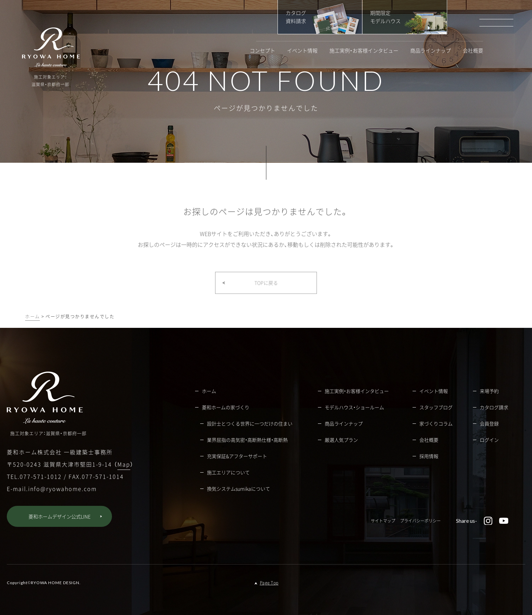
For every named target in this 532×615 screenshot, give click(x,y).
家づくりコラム (436, 423)
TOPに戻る (266, 289)
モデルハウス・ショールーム (354, 407)
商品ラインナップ (430, 50)
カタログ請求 (494, 407)
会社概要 (473, 50)
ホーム (32, 316)
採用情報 (428, 456)
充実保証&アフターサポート (237, 456)
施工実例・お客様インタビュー (363, 50)
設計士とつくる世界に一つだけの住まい (249, 423)
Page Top (269, 583)
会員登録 (489, 423)
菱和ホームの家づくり (225, 407)
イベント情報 (302, 50)
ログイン (489, 439)
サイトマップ (383, 521)
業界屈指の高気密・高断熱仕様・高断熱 (247, 439)
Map (123, 464)
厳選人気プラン (341, 439)
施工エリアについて (228, 472)
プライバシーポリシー (420, 521)
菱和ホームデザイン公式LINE (59, 516)
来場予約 (489, 391)
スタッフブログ (436, 407)
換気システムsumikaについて (238, 488)
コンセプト (262, 50)
